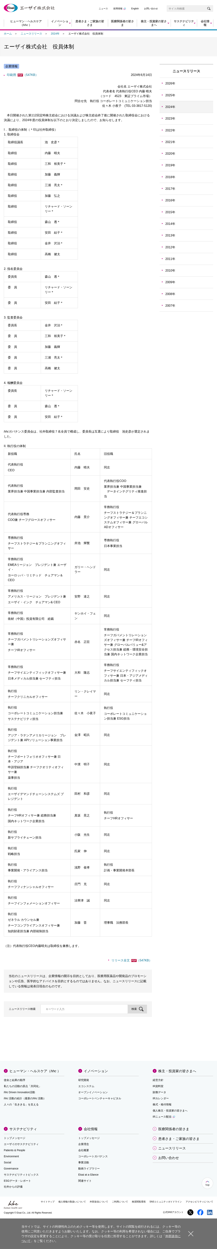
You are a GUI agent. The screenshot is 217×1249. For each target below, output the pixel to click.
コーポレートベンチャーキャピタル (99, 1098)
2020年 (170, 153)
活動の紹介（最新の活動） (25, 1098)
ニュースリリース (31, 33)
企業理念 (83, 1144)
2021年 (170, 142)
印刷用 (22, 74)
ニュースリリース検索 (22, 1008)
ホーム (8, 33)
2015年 (170, 212)
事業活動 (83, 1162)
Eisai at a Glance (88, 1174)
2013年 (170, 235)
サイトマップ (48, 1201)
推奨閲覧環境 (139, 1201)
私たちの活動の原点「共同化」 (22, 1086)
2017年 (170, 188)
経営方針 (158, 1080)
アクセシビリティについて (199, 1201)
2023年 (170, 118)
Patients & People (14, 1150)
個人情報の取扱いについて (72, 1201)
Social (7, 1162)
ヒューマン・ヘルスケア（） (35, 1071)
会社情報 (91, 1129)
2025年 (170, 95)
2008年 (170, 294)
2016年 (170, 200)
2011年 (170, 259)
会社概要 (83, 1150)
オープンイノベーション (93, 1092)
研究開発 (83, 1080)
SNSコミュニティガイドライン (165, 1201)
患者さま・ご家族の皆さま (179, 1139)
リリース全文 (131, 960)
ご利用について (120, 1201)
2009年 (170, 282)
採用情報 (119, 8)
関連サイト (85, 1180)
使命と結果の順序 (14, 1080)
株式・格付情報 (162, 1104)
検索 (134, 1008)
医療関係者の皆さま (173, 1129)
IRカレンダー (161, 1098)
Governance (11, 1168)
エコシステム (86, 1086)
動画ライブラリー (89, 1168)
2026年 (170, 83)
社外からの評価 (13, 1186)
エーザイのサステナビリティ (21, 1144)
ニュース (103, 8)
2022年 (170, 130)
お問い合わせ (151, 8)
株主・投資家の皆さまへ (177, 1071)
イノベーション (96, 1071)
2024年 (55, 33)
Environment (11, 1156)
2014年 (170, 223)
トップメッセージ (14, 1138)
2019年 (170, 165)
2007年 (170, 305)
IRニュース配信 (164, 1116)
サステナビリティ (23, 1129)
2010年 (170, 270)
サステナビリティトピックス (21, 1174)
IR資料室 (158, 1086)
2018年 (170, 177)
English (135, 8)
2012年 (170, 247)
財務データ (159, 1092)
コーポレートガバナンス (93, 1156)
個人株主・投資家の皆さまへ (170, 1110)
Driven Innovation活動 (19, 1092)
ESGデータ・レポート (17, 1180)
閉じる (190, 1233)
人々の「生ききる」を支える (21, 1104)
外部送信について (99, 1201)
